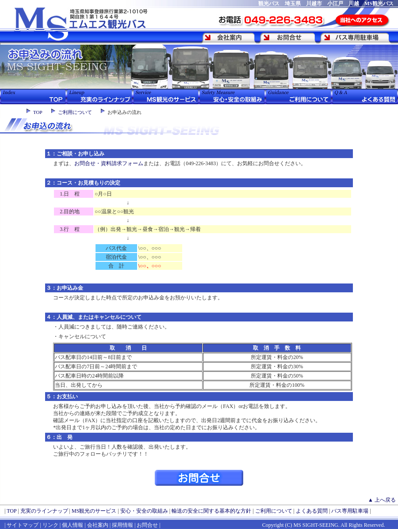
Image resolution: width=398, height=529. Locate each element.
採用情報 (122, 525)
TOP (37, 112)
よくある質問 (312, 511)
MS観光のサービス (94, 511)
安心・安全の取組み (144, 511)
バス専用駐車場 (349, 511)
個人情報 (72, 525)
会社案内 (97, 525)
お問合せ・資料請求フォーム (108, 163)
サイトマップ (22, 525)
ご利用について (75, 112)
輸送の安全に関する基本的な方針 (211, 511)
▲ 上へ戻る (382, 500)
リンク (49, 525)
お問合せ (147, 525)
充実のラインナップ (44, 511)
